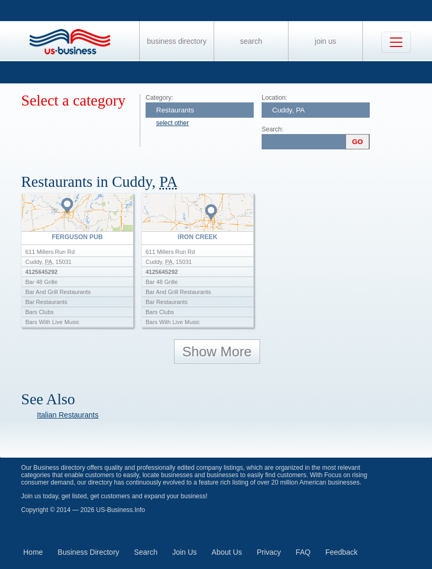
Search (251, 41)
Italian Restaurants (68, 415)
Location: (274, 97)
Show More (217, 351)
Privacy (269, 552)
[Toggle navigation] (396, 42)
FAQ (303, 552)
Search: (272, 129)
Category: (159, 97)
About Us (227, 552)
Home (33, 552)
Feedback (341, 552)
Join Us (325, 41)
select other (172, 123)
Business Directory (177, 41)
